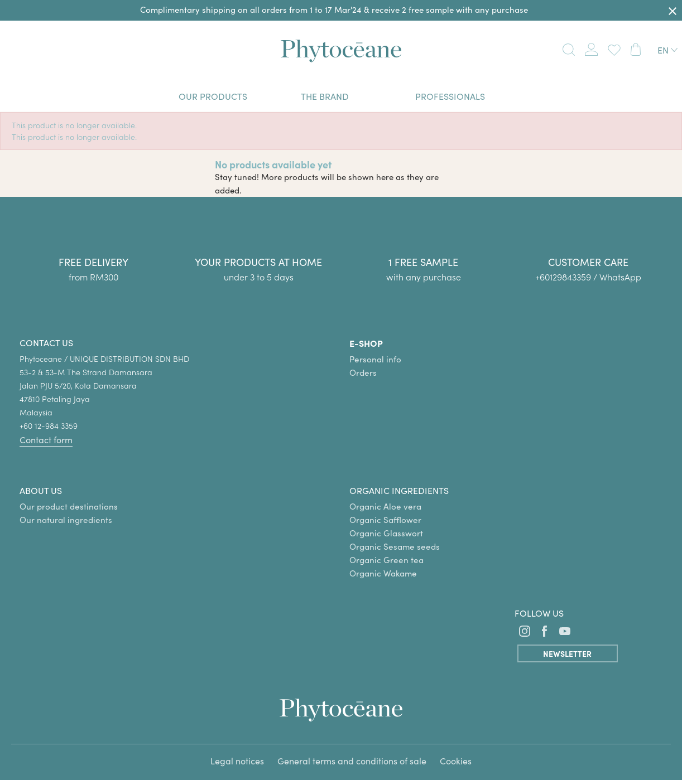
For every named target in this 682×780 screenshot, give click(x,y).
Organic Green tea (386, 559)
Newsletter (567, 653)
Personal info (375, 359)
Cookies (456, 761)
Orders (363, 372)
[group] (588, 249)
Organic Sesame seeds (394, 546)
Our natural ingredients (66, 519)
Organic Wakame (383, 573)
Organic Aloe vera (385, 506)
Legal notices (237, 761)
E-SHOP (366, 343)
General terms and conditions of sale (351, 761)
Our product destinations (69, 506)
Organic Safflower (385, 519)
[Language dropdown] (667, 50)
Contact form (46, 439)
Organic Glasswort (386, 533)
